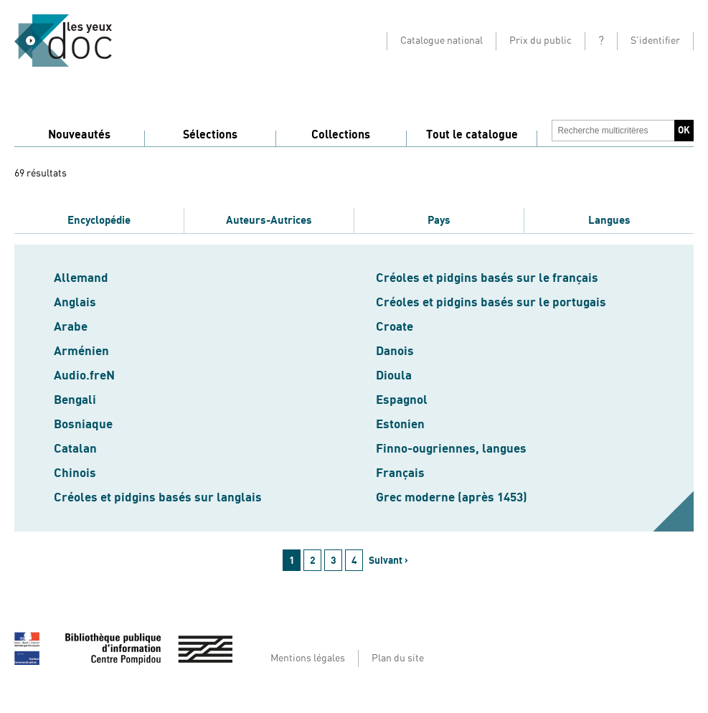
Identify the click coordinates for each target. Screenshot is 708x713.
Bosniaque (83, 424)
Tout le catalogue (472, 134)
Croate (394, 327)
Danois (395, 351)
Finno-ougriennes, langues (451, 449)
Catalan (75, 449)
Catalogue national (441, 41)
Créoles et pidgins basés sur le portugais (491, 302)
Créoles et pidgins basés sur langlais (158, 497)
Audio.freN (84, 375)
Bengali (75, 400)
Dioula (394, 375)
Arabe (71, 327)
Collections (340, 134)
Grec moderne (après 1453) (451, 497)
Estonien (400, 424)
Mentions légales (307, 658)
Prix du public (540, 41)
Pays (439, 220)
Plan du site (398, 658)
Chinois (75, 473)
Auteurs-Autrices (269, 220)
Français (400, 473)
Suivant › (388, 560)
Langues (609, 220)
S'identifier (655, 41)
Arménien (81, 351)
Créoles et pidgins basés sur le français (487, 278)
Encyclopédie (99, 220)
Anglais (75, 302)
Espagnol (402, 400)
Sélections (210, 134)
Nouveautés (79, 134)
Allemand (81, 278)
